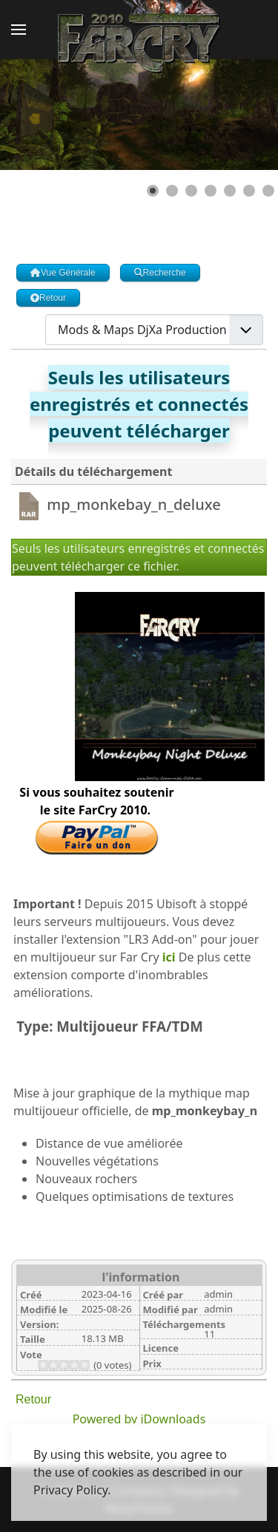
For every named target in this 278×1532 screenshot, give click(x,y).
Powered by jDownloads (139, 1419)
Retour (33, 1399)
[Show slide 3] (191, 191)
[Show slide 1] (153, 191)
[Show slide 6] (249, 191)
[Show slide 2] (172, 191)
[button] (18, 29)
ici (169, 957)
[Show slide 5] (230, 191)
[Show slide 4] (210, 191)
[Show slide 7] (268, 191)
